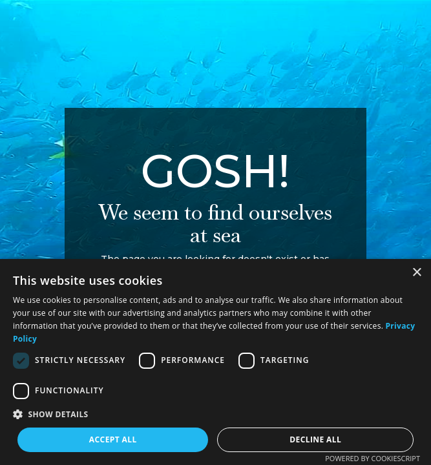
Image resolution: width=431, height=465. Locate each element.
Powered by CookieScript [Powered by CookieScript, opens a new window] (372, 458)
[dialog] (215, 362)
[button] (215, 414)
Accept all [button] (113, 439)
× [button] (416, 273)
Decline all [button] (315, 439)
